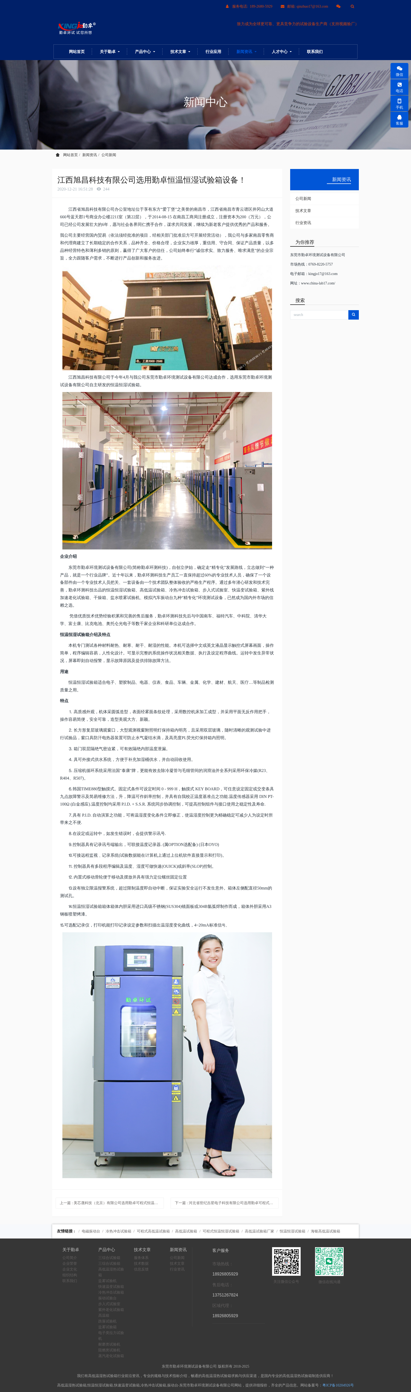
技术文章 (303, 211)
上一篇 (112, 1203)
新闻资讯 (89, 155)
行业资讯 (303, 223)
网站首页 (77, 51)
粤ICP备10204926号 (338, 1385)
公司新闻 (108, 155)
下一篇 (227, 1203)
